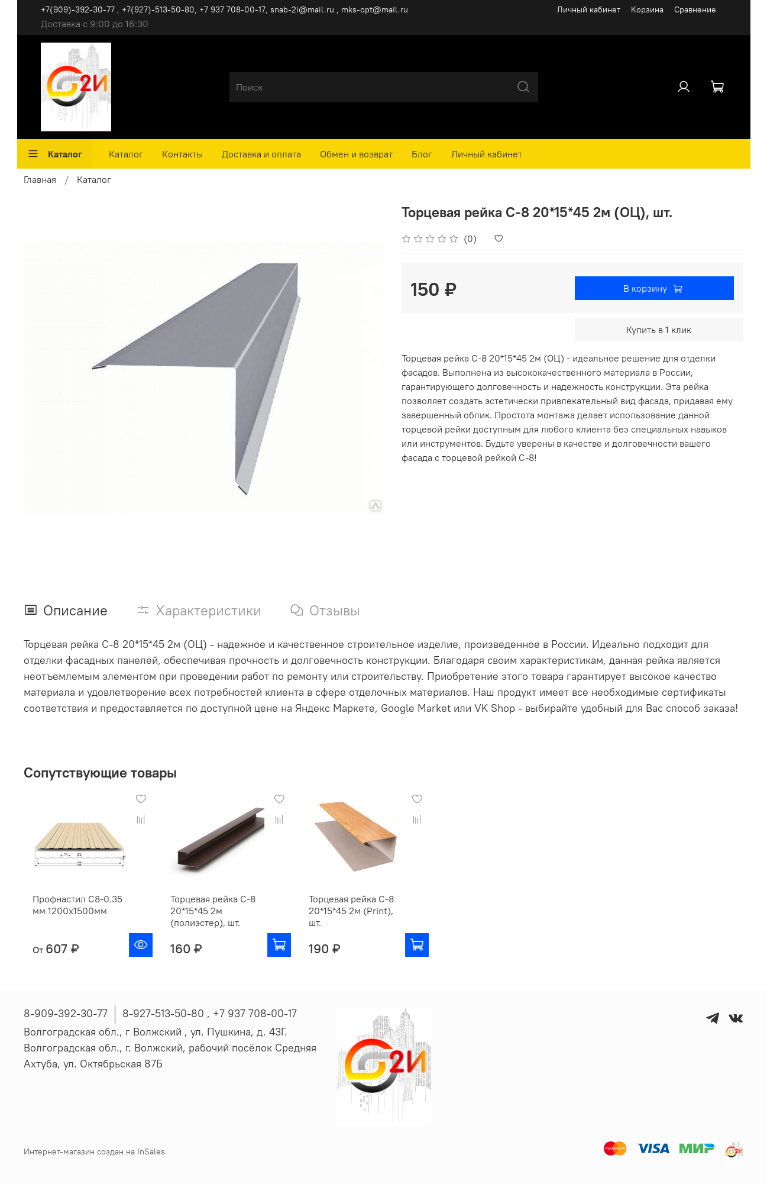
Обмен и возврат (356, 154)
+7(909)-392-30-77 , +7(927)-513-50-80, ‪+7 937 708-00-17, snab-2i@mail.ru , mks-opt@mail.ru (224, 9)
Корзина (647, 9)
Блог (422, 154)
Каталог (54, 154)
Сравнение (695, 9)
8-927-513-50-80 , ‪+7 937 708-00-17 (209, 1013)
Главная (40, 179)
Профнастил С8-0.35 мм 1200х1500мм (69, 915)
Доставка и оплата (261, 154)
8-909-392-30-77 (66, 1013)
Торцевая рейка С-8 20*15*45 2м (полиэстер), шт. (213, 920)
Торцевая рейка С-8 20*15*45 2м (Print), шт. (368, 915)
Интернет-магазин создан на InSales (94, 1151)
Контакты (182, 154)
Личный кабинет (588, 9)
